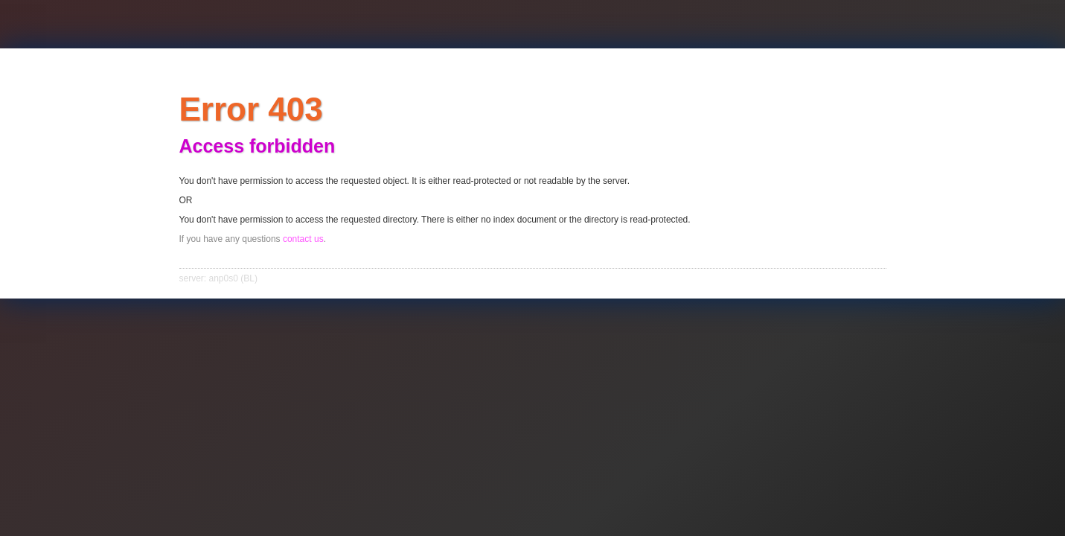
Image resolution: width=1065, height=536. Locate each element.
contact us (303, 239)
